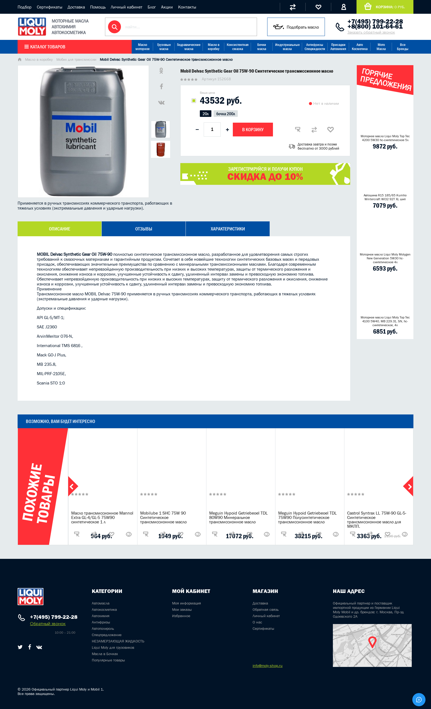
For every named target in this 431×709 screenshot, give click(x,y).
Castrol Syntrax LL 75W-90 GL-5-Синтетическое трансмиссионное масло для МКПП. (376, 519)
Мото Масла (381, 47)
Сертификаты (49, 6)
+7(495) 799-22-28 (375, 21)
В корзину (253, 129)
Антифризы (101, 622)
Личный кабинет (126, 6)
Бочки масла (261, 47)
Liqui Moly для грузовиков (113, 647)
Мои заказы (182, 609)
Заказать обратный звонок (371, 32)
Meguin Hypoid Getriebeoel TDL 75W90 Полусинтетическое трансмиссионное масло (307, 517)
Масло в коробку (213, 47)
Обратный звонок (48, 623)
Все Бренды (402, 47)
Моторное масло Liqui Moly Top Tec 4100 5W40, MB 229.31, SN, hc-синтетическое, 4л (385, 321)
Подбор (25, 6)
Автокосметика (104, 609)
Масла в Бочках (105, 654)
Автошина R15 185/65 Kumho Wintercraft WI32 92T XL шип (385, 197)
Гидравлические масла (188, 47)
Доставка (76, 6)
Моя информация (186, 603)
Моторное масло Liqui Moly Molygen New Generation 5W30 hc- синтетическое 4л (385, 258)
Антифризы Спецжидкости (315, 47)
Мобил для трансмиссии (76, 59)
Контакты (187, 6)
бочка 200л (225, 113)
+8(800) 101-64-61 (375, 26)
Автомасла (100, 603)
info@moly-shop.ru (268, 665)
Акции (167, 6)
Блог (152, 6)
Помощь (98, 6)
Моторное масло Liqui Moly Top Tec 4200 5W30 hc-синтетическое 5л (385, 138)
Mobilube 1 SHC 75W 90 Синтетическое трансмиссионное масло (163, 517)
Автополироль (103, 628)
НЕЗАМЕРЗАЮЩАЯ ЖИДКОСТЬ (118, 641)
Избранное (181, 616)
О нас (257, 622)
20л (206, 113)
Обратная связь (266, 609)
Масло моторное (143, 47)
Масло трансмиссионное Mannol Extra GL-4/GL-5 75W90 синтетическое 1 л (102, 517)
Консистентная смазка (237, 47)
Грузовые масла (164, 47)
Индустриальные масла (287, 47)
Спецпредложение (106, 635)
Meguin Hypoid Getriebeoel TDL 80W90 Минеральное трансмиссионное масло (238, 517)
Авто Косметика (360, 47)
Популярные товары (108, 660)
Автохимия (100, 616)
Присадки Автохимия (338, 47)
